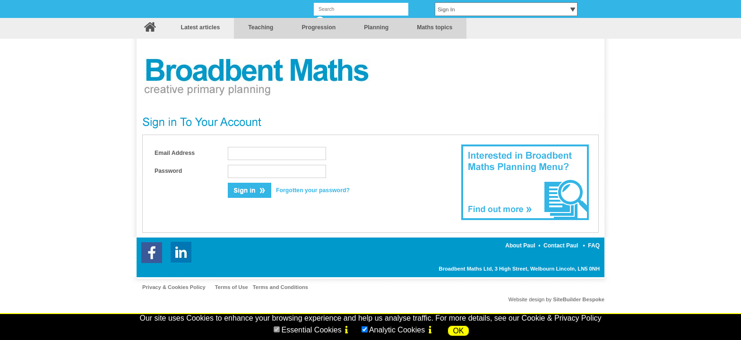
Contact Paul (560, 245)
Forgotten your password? (313, 190)
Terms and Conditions (280, 287)
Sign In (446, 9)
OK (458, 331)
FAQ (594, 245)
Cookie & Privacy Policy (562, 318)
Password (168, 171)
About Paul (520, 245)
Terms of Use (231, 287)
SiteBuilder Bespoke (578, 299)
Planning (376, 27)
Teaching (260, 27)
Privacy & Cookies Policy (174, 287)
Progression (319, 27)
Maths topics (434, 27)
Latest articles (200, 27)
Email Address (175, 153)
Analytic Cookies (397, 330)
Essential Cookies (311, 330)
